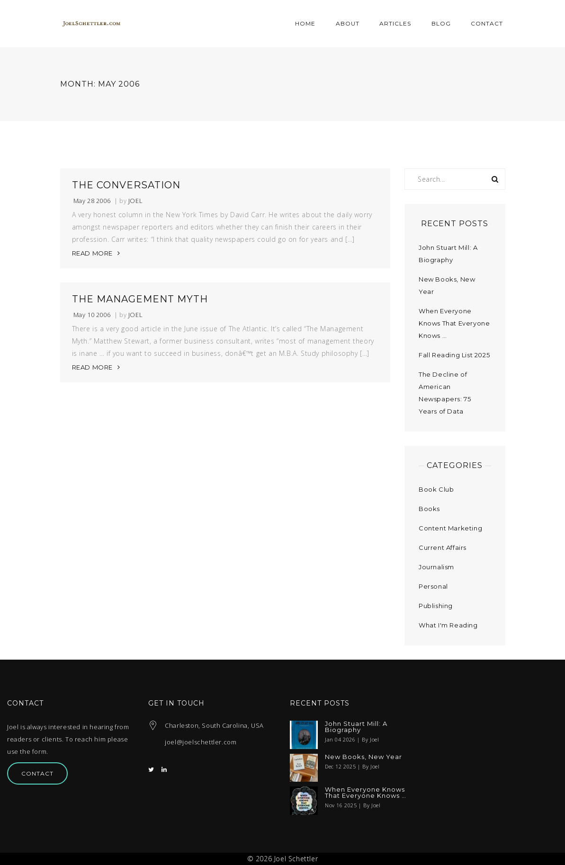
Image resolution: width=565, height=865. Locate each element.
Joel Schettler (296, 858)
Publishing (436, 605)
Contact (37, 773)
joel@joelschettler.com (200, 742)
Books (429, 508)
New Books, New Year (363, 757)
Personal (433, 586)
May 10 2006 (92, 315)
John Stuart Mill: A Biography (356, 727)
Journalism (436, 567)
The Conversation (126, 185)
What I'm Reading (448, 625)
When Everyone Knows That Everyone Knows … (454, 323)
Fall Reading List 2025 (454, 355)
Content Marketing (450, 528)
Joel (135, 201)
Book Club (436, 489)
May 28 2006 (92, 201)
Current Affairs (442, 547)
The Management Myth (140, 299)
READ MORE (92, 253)
